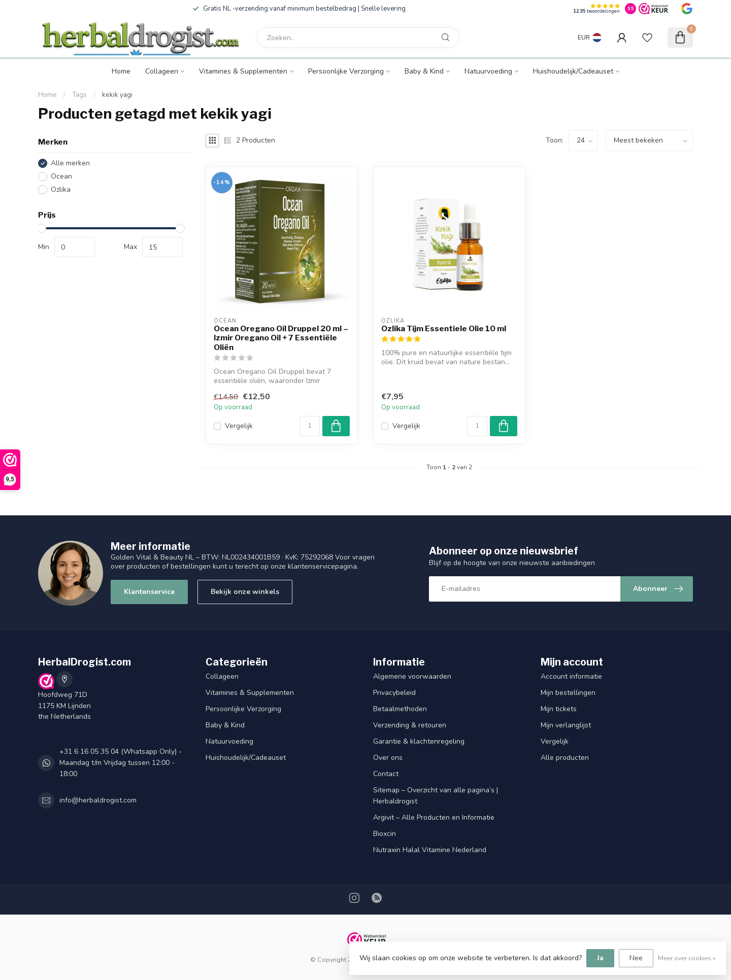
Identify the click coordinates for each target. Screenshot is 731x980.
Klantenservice (149, 592)
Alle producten (565, 757)
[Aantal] (310, 426)
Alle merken (70, 163)
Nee (636, 958)
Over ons (388, 757)
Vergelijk (239, 426)
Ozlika (61, 189)
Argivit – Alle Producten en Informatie (433, 817)
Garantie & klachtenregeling (418, 741)
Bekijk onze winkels (245, 592)
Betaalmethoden (400, 709)
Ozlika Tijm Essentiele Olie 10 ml (443, 328)
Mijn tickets (559, 709)
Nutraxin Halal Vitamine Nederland (429, 850)
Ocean (61, 176)
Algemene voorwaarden (412, 676)
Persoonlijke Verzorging (346, 71)
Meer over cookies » (687, 958)
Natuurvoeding (488, 71)
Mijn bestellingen (568, 692)
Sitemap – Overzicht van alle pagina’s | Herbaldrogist (435, 795)
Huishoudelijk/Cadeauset (573, 71)
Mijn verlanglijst (566, 725)
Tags (79, 94)
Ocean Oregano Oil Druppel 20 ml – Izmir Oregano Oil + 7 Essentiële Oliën (281, 338)
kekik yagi (117, 94)
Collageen (161, 71)
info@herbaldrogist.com (98, 800)
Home (121, 71)
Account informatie (571, 676)
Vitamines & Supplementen (243, 71)
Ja (600, 958)
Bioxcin (384, 833)
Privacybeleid (394, 692)
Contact (385, 774)
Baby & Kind (424, 71)
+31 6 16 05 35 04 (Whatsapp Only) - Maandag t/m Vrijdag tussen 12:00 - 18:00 (120, 763)
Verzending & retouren (409, 725)
